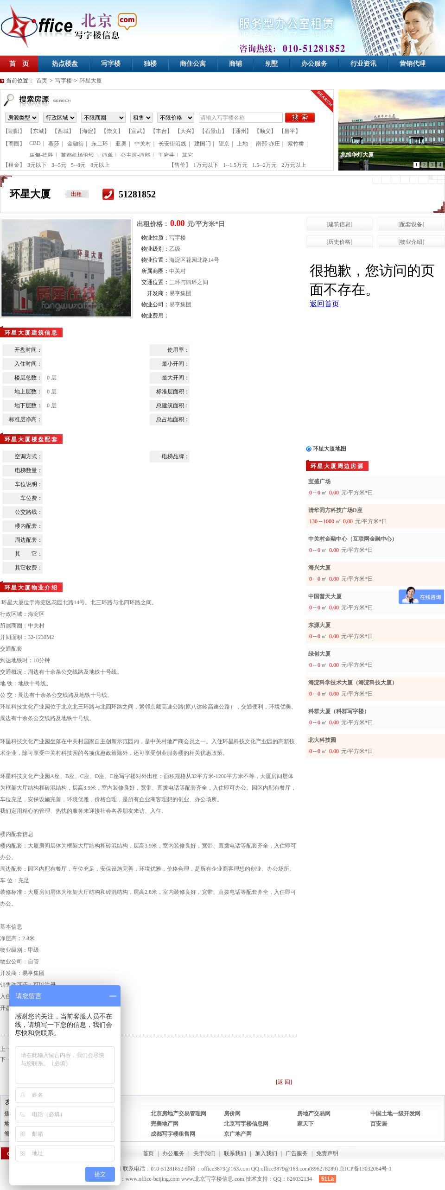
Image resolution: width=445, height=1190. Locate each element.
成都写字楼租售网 (173, 1134)
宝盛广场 (319, 481)
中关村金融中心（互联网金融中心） (352, 539)
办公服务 (314, 63)
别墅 (271, 63)
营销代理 (413, 63)
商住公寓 (193, 63)
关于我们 (204, 1153)
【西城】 (63, 131)
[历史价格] (340, 242)
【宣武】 (137, 131)
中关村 (142, 143)
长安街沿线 (172, 143)
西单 (107, 155)
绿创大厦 (319, 654)
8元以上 (100, 165)
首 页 (19, 63)
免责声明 (327, 1153)
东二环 (99, 143)
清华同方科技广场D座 (335, 510)
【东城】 (38, 131)
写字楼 (111, 63)
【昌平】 (290, 131)
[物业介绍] (412, 242)
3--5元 (58, 165)
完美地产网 (164, 1123)
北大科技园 (322, 740)
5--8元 (78, 165)
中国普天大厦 (325, 596)
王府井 (166, 155)
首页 (41, 80)
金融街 (75, 143)
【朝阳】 (14, 131)
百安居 (378, 1123)
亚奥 (121, 143)
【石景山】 (213, 131)
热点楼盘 (65, 63)
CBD (35, 143)
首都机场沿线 (77, 155)
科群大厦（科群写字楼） (338, 711)
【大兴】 (186, 131)
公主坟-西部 (135, 155)
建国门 (202, 143)
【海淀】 (87, 131)
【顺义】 (265, 131)
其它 (187, 155)
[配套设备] (412, 224)
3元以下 (37, 165)
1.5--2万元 (264, 165)
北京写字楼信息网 (246, 1123)
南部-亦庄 (268, 143)
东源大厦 (319, 625)
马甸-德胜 (41, 155)
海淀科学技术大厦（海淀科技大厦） (352, 682)
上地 (242, 143)
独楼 (150, 63)
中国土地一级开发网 (395, 1113)
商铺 (235, 63)
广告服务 (297, 1153)
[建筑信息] (340, 224)
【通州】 (240, 131)
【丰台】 (161, 131)
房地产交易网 (314, 1113)
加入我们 (266, 1153)
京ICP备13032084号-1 (365, 1168)
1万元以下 (205, 165)
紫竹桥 (295, 143)
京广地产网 (238, 1134)
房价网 (232, 1113)
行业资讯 (363, 63)
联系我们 (235, 1153)
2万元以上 (293, 165)
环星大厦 (91, 80)
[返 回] (284, 1082)
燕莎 (53, 143)
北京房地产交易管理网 (178, 1113)
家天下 (305, 1123)
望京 (223, 143)
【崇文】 (112, 131)
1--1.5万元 (235, 165)
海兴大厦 (319, 567)
